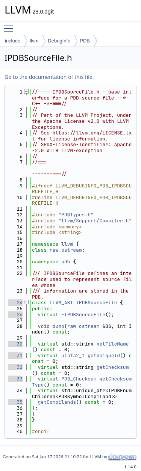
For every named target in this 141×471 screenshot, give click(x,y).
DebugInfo (59, 41)
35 (15, 402)
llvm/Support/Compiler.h (95, 220)
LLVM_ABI (61, 302)
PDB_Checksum (79, 379)
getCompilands (57, 402)
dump (58, 326)
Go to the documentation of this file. (49, 76)
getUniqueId (104, 355)
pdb (65, 261)
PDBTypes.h (76, 214)
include (12, 41)
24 (15, 302)
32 (15, 367)
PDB (85, 41)
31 (15, 355)
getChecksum (113, 367)
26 (15, 314)
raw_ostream (66, 250)
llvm (34, 41)
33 (15, 379)
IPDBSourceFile (96, 302)
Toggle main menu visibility (10, 25)
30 (15, 344)
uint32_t (73, 355)
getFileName (113, 344)
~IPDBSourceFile (83, 314)
